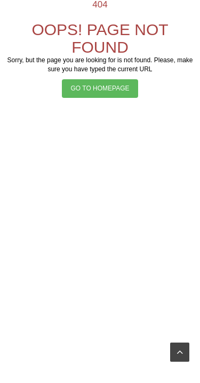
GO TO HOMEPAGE (99, 88)
